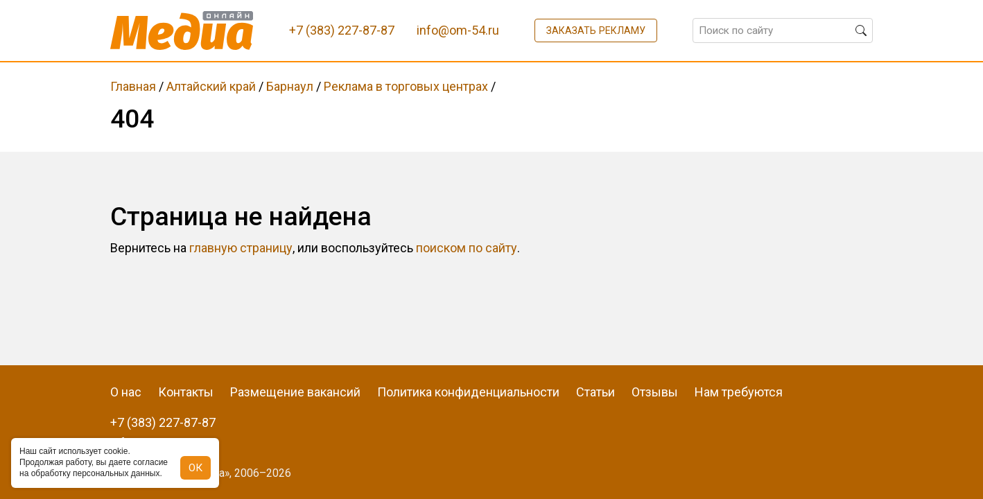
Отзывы (655, 392)
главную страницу (241, 247)
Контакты (186, 392)
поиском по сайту (466, 247)
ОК (195, 468)
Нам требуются (739, 392)
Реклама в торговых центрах (406, 86)
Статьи (595, 392)
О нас (125, 392)
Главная (133, 86)
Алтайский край (211, 86)
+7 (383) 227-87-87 (163, 422)
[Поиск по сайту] (783, 30)
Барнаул (289, 86)
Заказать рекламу (595, 30)
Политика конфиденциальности (468, 392)
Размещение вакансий (295, 392)
